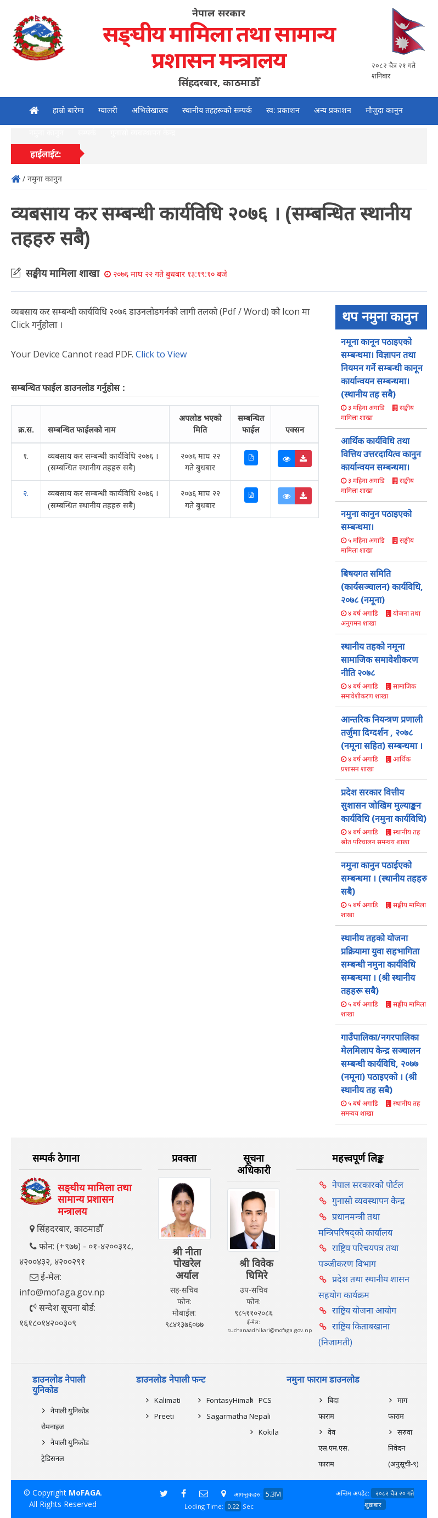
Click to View (161, 354)
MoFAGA (85, 1492)
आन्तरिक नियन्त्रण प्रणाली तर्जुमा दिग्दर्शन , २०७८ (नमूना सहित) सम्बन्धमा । (382, 732)
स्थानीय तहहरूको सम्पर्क (217, 110)
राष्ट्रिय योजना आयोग (364, 1310)
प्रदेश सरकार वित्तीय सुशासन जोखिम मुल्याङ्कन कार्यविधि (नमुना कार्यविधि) (383, 805)
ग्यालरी (107, 110)
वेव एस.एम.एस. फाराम (333, 1448)
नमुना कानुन (46, 132)
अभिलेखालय (150, 110)
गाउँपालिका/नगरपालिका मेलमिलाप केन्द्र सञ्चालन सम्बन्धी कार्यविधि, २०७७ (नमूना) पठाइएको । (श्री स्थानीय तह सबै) (380, 1063)
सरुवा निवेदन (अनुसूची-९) (403, 1448)
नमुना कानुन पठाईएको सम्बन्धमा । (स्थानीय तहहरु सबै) (384, 878)
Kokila (269, 1432)
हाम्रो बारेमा (68, 110)
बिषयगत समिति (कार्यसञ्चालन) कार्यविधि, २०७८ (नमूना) (382, 586)
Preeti (164, 1416)
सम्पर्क (87, 132)
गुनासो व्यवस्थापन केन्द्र (142, 132)
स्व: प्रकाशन (283, 110)
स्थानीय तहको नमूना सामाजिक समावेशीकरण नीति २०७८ (379, 659)
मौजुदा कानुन (384, 110)
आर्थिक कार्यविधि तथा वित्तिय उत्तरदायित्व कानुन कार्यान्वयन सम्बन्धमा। (381, 454)
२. (26, 493)
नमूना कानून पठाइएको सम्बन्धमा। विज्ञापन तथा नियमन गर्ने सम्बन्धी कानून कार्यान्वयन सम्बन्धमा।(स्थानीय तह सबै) (382, 368)
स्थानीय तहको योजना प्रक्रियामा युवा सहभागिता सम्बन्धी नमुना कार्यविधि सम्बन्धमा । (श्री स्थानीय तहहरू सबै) (380, 964)
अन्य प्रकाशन (332, 110)
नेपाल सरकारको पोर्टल (367, 1185)
